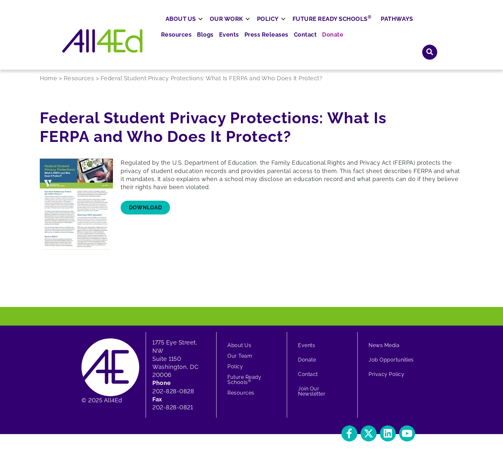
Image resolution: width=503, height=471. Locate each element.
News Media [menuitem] (384, 352)
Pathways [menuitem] (420, 43)
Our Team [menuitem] (239, 362)
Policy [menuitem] (291, 43)
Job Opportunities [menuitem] (391, 366)
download (145, 214)
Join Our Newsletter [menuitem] (311, 397)
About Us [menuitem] (204, 43)
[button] (430, 25)
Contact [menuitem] (377, 25)
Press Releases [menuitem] (342, 25)
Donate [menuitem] (402, 25)
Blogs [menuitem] (285, 25)
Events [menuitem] (307, 25)
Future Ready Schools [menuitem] (355, 43)
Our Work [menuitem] (250, 43)
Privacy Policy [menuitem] (386, 381)
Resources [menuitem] (259, 25)
